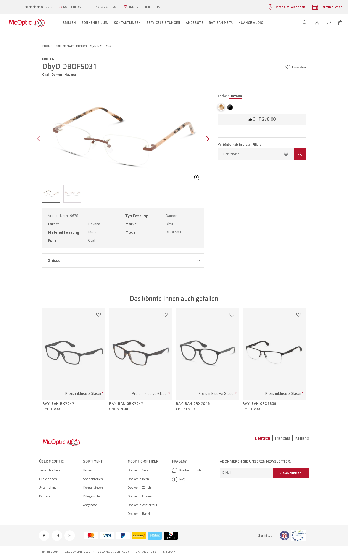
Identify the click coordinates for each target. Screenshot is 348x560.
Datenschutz (146, 551)
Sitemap (169, 551)
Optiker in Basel (139, 514)
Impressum (50, 551)
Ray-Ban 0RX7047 (126, 403)
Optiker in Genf (138, 470)
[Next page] (207, 139)
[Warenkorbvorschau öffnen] (340, 22)
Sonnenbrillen (93, 479)
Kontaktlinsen (93, 487)
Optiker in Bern (138, 479)
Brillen (62, 46)
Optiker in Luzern (140, 496)
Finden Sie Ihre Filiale (145, 7)
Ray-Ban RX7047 (58, 403)
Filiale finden (48, 479)
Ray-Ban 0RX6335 (260, 403)
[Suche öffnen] (305, 22)
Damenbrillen (77, 46)
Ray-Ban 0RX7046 (193, 403)
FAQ (178, 479)
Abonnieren (291, 473)
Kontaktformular (187, 470)
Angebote (90, 505)
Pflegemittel (91, 496)
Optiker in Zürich (139, 487)
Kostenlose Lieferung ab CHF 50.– (91, 7)
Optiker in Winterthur (142, 505)
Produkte (49, 46)
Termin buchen (49, 470)
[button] (317, 22)
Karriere (44, 496)
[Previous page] (40, 139)
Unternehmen (48, 487)
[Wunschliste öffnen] (328, 22)
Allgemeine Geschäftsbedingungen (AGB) (97, 551)
